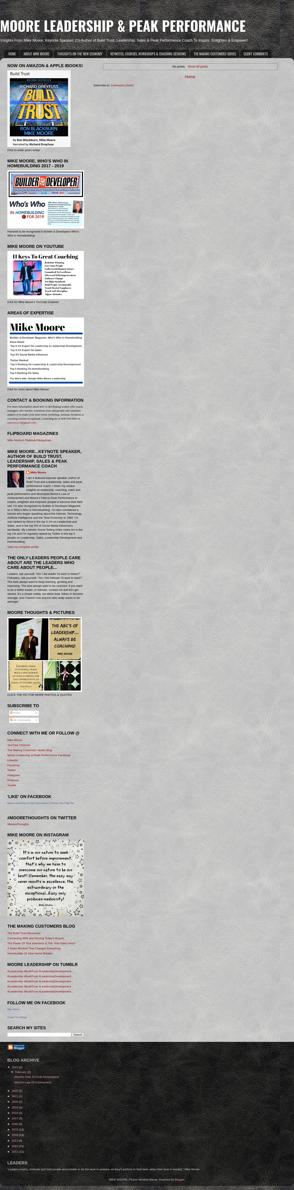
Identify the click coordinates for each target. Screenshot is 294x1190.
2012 (15, 1146)
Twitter (11, 770)
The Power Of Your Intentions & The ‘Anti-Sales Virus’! (41, 943)
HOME (12, 53)
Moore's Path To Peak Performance (36, 1076)
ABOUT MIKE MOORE (36, 53)
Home (190, 76)
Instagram (13, 775)
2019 (15, 1107)
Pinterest (12, 780)
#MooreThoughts (18, 824)
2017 (15, 1118)
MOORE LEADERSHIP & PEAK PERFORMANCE (123, 25)
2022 (15, 1090)
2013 (15, 1140)
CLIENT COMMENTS (256, 53)
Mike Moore (38, 472)
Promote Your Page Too (62, 803)
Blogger (179, 1179)
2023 (15, 1067)
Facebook (13, 765)
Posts (15, 713)
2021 (15, 1096)
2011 (15, 1151)
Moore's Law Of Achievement (32, 1082)
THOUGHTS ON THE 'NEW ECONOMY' (80, 53)
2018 (15, 1112)
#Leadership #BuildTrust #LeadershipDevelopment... (40, 971)
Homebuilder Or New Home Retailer (30, 953)
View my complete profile (23, 547)
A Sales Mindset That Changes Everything (33, 948)
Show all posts (198, 66)
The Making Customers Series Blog (29, 750)
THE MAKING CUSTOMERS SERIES (215, 53)
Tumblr (11, 785)
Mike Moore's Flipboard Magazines (29, 440)
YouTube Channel (18, 745)
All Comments (20, 720)
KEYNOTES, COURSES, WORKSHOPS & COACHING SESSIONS (148, 53)
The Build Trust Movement (24, 933)
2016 (15, 1124)
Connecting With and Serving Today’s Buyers (35, 938)
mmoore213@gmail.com (21, 422)
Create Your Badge (17, 1017)
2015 (15, 1129)
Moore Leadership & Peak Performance (27, 803)
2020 (15, 1101)
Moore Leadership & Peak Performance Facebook (38, 755)
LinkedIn (12, 760)
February (21, 1072)
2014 (15, 1135)
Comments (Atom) (122, 85)
